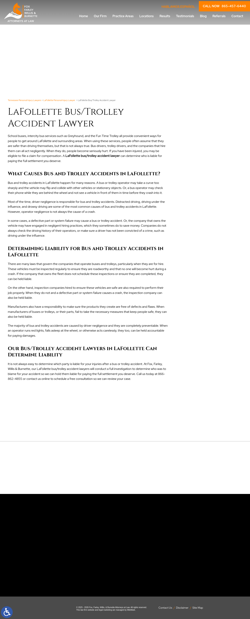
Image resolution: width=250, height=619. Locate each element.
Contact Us (165, 607)
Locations (146, 16)
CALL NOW (224, 6)
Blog (203, 16)
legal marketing (105, 610)
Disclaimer (182, 607)
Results (165, 16)
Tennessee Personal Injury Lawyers (24, 100)
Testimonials (185, 16)
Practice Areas (123, 16)
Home (83, 16)
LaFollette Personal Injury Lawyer (59, 100)
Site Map (197, 607)
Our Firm (100, 16)
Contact (237, 16)
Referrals (219, 16)
